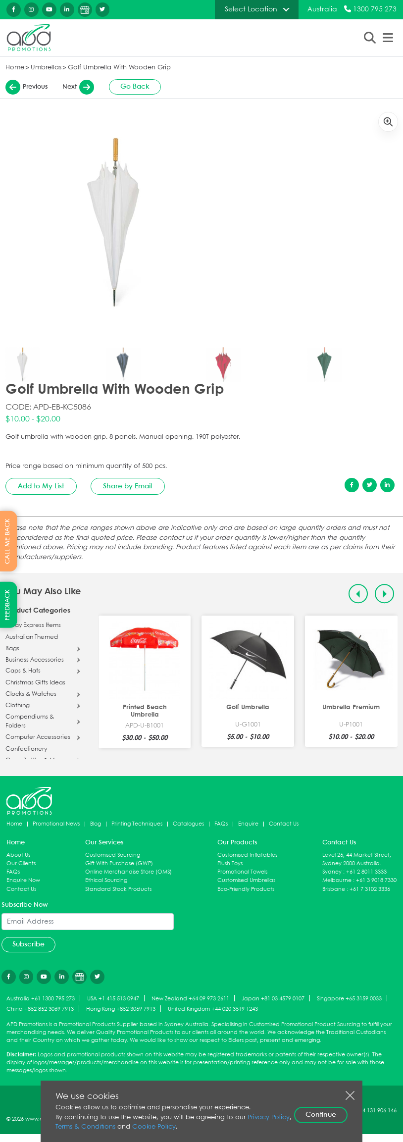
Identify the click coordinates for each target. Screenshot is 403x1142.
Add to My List (41, 486)
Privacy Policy (269, 1117)
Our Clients (21, 863)
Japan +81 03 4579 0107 (273, 998)
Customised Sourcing (112, 855)
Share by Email (127, 486)
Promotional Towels (242, 872)
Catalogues (188, 824)
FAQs (221, 824)
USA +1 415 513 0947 (113, 998)
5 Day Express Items (33, 625)
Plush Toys (230, 863)
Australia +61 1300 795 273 (40, 998)
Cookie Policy (154, 1127)
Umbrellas (46, 67)
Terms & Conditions (85, 1127)
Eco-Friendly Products (245, 889)
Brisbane (333, 889)
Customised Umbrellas (246, 880)
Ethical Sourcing (106, 880)
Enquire (248, 824)
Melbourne (337, 880)
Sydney (332, 872)
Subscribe (28, 944)
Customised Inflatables (247, 855)
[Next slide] (384, 593)
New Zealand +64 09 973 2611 (190, 998)
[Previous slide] (358, 593)
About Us (18, 855)
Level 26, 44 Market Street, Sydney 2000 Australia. (356, 859)
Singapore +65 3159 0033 (349, 998)
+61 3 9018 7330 (376, 880)
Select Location (251, 9)
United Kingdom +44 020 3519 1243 (213, 1009)
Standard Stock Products (118, 889)
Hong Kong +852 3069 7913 (120, 1009)
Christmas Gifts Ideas (35, 683)
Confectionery (26, 749)
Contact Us (284, 824)
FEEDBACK (7, 605)
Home (14, 67)
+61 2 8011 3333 (366, 872)
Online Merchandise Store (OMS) (128, 872)
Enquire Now (23, 880)
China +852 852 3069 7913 (40, 1009)
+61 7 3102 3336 (370, 889)
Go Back (135, 86)
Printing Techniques (136, 824)
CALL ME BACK (7, 541)
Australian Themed (31, 637)
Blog (95, 824)
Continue (320, 1114)
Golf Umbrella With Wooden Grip (119, 67)
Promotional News (56, 824)
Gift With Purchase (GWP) (119, 863)
